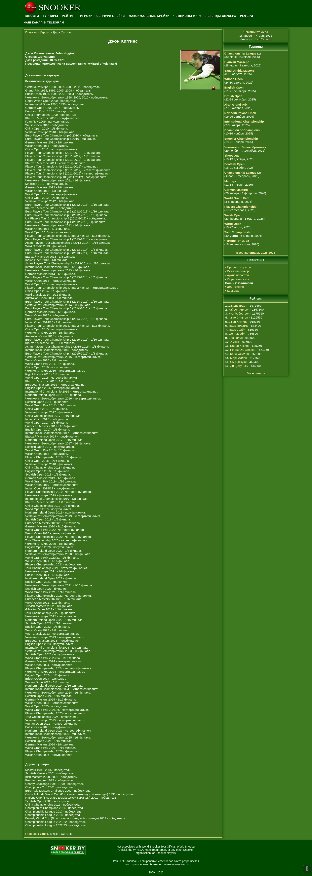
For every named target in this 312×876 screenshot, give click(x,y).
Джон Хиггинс (237, 321)
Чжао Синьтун (238, 317)
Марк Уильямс (238, 325)
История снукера (238, 271)
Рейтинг (69, 16)
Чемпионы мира (187, 16)
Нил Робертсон (239, 313)
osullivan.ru (182, 864)
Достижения (235, 286)
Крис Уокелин (239, 354)
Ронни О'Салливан (243, 349)
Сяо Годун (235, 337)
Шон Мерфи (236, 333)
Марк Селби (236, 329)
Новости (31, 16)
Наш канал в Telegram (44, 22)
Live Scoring (263, 39)
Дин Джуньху (239, 365)
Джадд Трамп (237, 305)
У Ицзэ (235, 341)
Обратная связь (238, 279)
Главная (31, 32)
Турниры (50, 16)
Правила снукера (239, 267)
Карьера (233, 290)
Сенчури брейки (111, 16)
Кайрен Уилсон (238, 309)
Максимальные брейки (149, 16)
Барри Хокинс (239, 345)
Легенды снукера (221, 16)
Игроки (86, 16)
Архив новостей (238, 275)
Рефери (246, 16)
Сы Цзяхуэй (238, 361)
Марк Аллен (238, 358)
